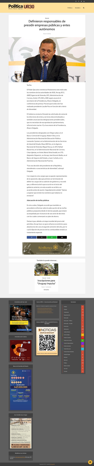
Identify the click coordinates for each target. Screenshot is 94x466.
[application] (47, 311)
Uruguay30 (52, 464)
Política (70, 8)
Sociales (77, 8)
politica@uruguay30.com (20, 457)
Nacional (47, 18)
